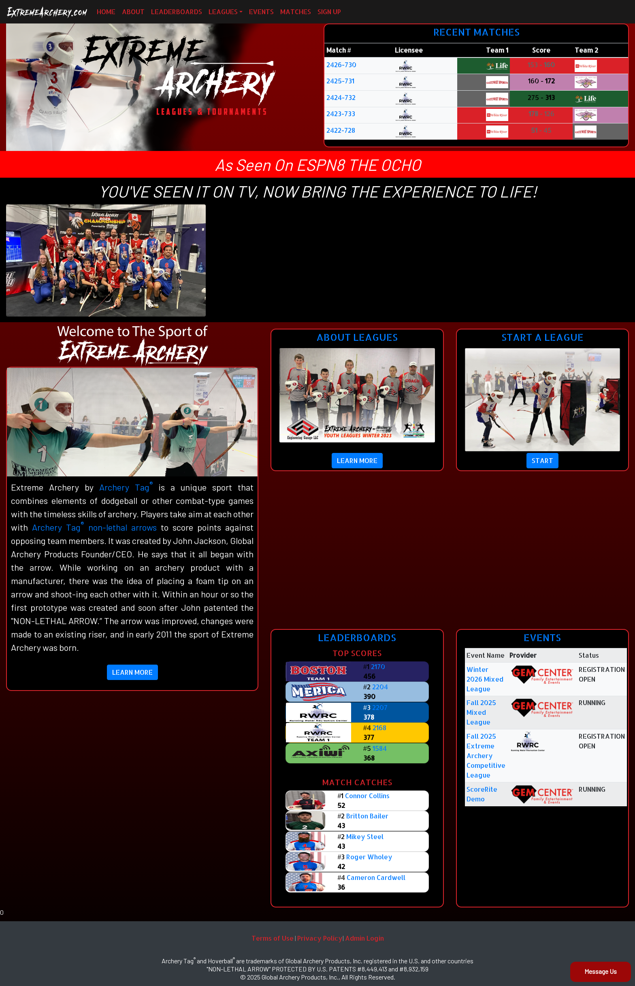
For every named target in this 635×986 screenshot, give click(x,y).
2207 (380, 707)
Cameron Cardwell (376, 877)
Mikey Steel (365, 836)
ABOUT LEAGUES (357, 337)
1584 (380, 748)
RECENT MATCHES (476, 32)
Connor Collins (367, 795)
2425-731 (340, 80)
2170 (378, 666)
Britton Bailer (367, 816)
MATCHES (295, 11)
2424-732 (341, 97)
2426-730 (341, 64)
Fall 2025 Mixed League (481, 712)
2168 (379, 727)
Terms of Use (272, 938)
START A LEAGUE (542, 337)
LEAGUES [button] (223, 11)
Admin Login (364, 938)
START (542, 460)
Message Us (600, 971)
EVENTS (261, 11)
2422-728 (340, 130)
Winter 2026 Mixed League (485, 679)
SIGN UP (329, 11)
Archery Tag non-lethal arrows (94, 527)
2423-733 (340, 113)
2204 (380, 686)
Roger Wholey (369, 856)
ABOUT (133, 11)
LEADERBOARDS (176, 11)
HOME (106, 11)
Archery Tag (126, 487)
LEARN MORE (132, 672)
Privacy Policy (320, 938)
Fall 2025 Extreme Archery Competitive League (486, 755)
